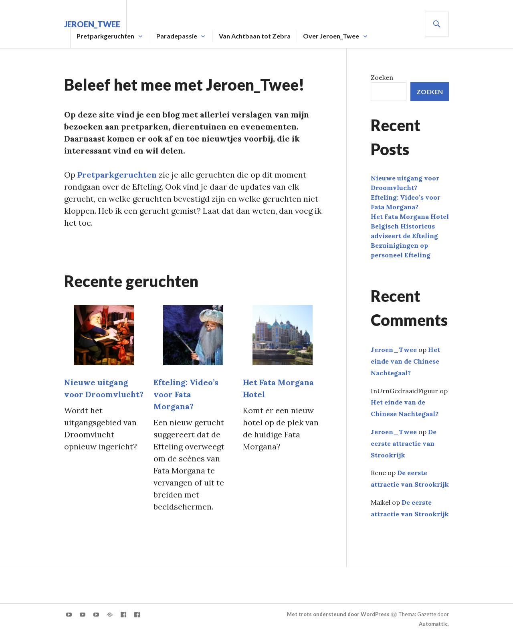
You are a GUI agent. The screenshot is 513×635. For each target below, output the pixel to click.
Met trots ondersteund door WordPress (338, 614)
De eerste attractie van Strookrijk (403, 443)
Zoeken (382, 77)
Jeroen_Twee (394, 350)
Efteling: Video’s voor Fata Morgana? (185, 394)
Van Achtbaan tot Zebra (255, 36)
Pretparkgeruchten (105, 36)
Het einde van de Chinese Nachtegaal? (405, 361)
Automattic (433, 624)
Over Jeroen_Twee (331, 36)
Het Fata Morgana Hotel (410, 216)
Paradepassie (176, 36)
